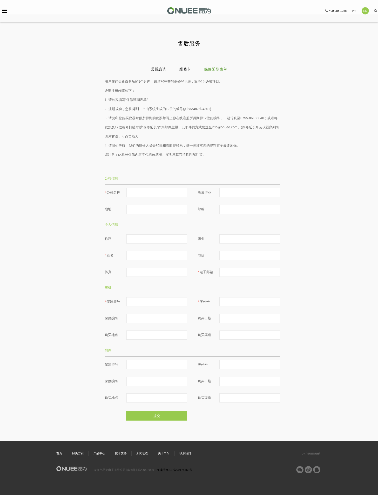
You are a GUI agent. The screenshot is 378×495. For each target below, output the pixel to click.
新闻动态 (142, 453)
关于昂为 (163, 453)
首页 (59, 453)
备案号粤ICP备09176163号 (174, 470)
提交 (156, 416)
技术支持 (121, 453)
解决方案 (78, 453)
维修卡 (185, 69)
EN (365, 11)
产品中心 (99, 453)
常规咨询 (158, 69)
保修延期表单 (215, 69)
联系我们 (185, 453)
